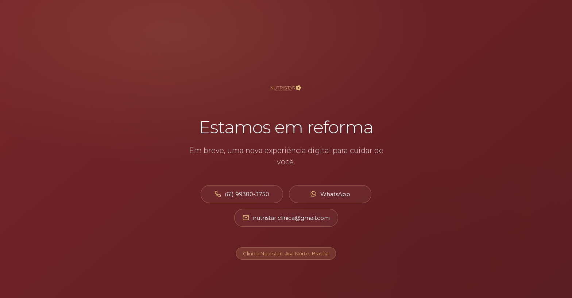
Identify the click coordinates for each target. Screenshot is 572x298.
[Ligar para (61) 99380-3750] (242, 194)
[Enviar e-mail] (286, 218)
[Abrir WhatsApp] (330, 194)
